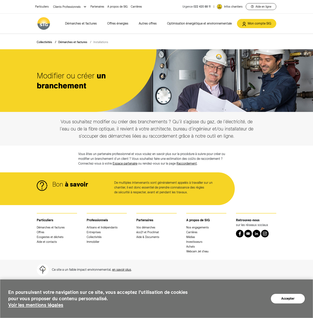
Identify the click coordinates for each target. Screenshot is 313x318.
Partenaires (97, 6)
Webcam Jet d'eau (197, 251)
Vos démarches (145, 227)
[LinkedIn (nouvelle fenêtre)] (256, 233)
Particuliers (42, 6)
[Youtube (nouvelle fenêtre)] (248, 233)
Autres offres (148, 23)
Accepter (287, 298)
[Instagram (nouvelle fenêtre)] (265, 233)
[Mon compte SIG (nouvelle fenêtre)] (256, 23)
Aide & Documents (147, 237)
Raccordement (186, 163)
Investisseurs (194, 241)
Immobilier (93, 241)
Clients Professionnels (67, 6)
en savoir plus (121, 270)
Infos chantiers (233, 6)
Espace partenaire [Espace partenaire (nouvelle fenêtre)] (125, 163)
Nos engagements (197, 227)
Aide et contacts (47, 241)
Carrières (136, 6)
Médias (190, 237)
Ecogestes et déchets (50, 237)
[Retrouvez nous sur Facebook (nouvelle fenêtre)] (240, 233)
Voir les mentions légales (35, 305)
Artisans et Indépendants (102, 227)
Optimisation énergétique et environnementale (199, 23)
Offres (40, 232)
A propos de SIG (117, 6)
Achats (190, 246)
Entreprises (94, 232)
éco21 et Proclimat (147, 232)
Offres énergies (117, 23)
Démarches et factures (81, 23)
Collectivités (44, 42)
